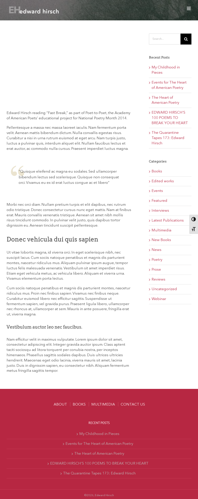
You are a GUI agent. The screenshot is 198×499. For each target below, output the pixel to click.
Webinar (159, 299)
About (60, 404)
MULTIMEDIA (103, 404)
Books (157, 171)
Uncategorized (164, 289)
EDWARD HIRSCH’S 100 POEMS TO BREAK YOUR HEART (170, 118)
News (156, 250)
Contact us (133, 404)
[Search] (185, 39)
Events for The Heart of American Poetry (99, 444)
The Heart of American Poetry (99, 454)
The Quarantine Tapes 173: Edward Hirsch (168, 138)
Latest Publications (168, 220)
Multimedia (161, 230)
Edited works (163, 181)
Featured (159, 201)
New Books (161, 240)
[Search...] (164, 39)
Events (157, 191)
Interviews (160, 211)
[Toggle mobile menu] (189, 8)
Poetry (157, 260)
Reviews (158, 279)
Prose (156, 270)
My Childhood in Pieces (99, 434)
